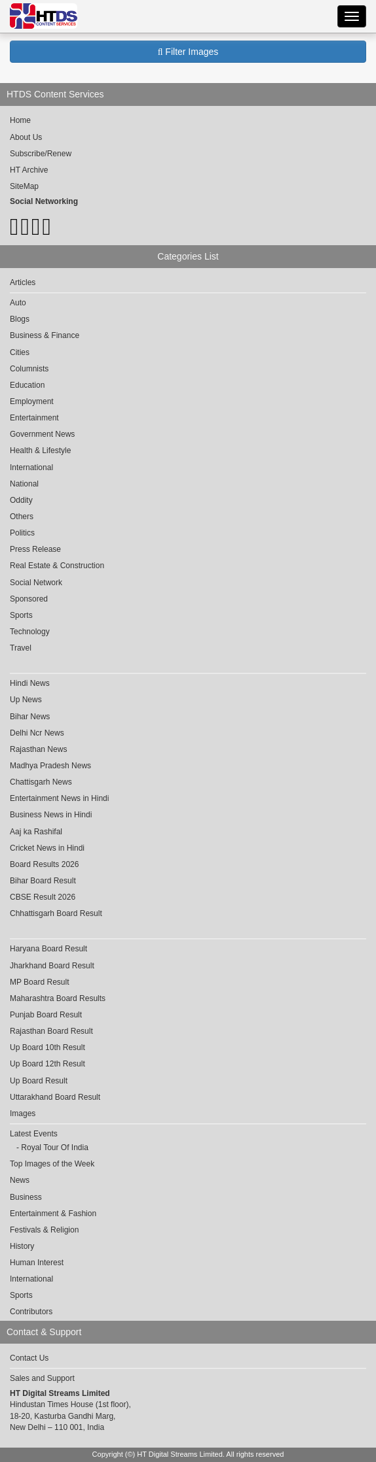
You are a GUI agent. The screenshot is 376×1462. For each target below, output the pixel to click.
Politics (22, 532)
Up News (26, 699)
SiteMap (24, 186)
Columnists (29, 368)
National (24, 483)
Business (26, 1197)
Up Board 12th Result (47, 1063)
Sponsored (29, 599)
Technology (30, 631)
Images (22, 1113)
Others (21, 516)
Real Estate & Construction (57, 565)
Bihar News (30, 716)
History (22, 1246)
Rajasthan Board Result (51, 1031)
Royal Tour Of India (54, 1147)
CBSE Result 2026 (42, 897)
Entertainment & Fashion (53, 1213)
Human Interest (37, 1262)
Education (27, 385)
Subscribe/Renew (40, 153)
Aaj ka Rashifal (36, 831)
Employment (32, 401)
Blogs (19, 319)
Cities (19, 352)
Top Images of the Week (52, 1163)
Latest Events (34, 1133)
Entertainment (34, 417)
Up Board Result (38, 1080)
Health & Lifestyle (40, 450)
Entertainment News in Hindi (59, 798)
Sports (21, 615)
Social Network (36, 582)
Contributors (31, 1311)
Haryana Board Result (48, 948)
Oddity (21, 500)
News (19, 1180)
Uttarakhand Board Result (55, 1097)
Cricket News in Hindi (47, 848)
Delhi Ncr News (37, 733)
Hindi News (30, 683)
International (31, 467)
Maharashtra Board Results (57, 998)
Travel (20, 648)
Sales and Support (42, 1378)
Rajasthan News (38, 749)
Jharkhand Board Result (52, 965)
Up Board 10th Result (47, 1047)
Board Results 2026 (44, 864)
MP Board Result (39, 982)
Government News (42, 434)
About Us (26, 137)
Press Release (35, 549)
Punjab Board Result (46, 1014)
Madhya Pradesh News (50, 765)
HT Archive (29, 170)
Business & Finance (44, 335)
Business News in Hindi (51, 814)
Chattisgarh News (41, 782)
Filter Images (188, 51)
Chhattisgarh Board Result (56, 913)
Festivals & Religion (44, 1229)
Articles (22, 282)
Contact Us (29, 1358)
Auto (18, 302)
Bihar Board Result (43, 880)
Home (20, 120)
